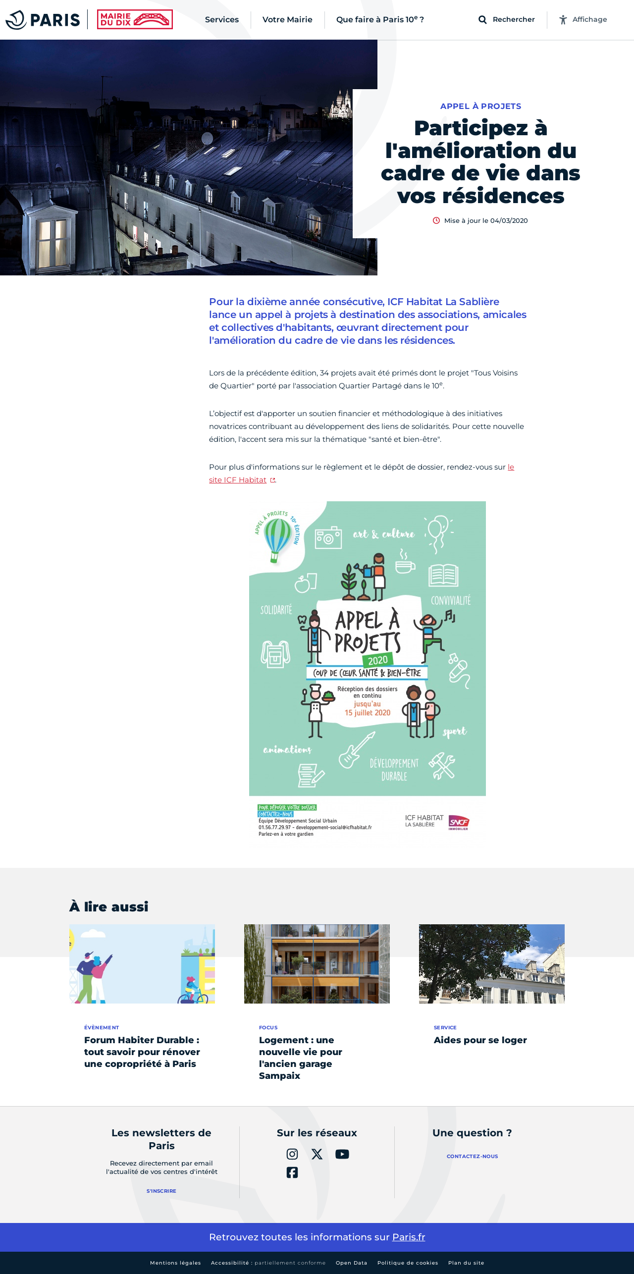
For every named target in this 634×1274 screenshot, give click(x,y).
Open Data (352, 1263)
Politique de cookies (407, 1263)
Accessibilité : (268, 1263)
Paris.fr (408, 1237)
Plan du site (466, 1263)
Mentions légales (175, 1263)
